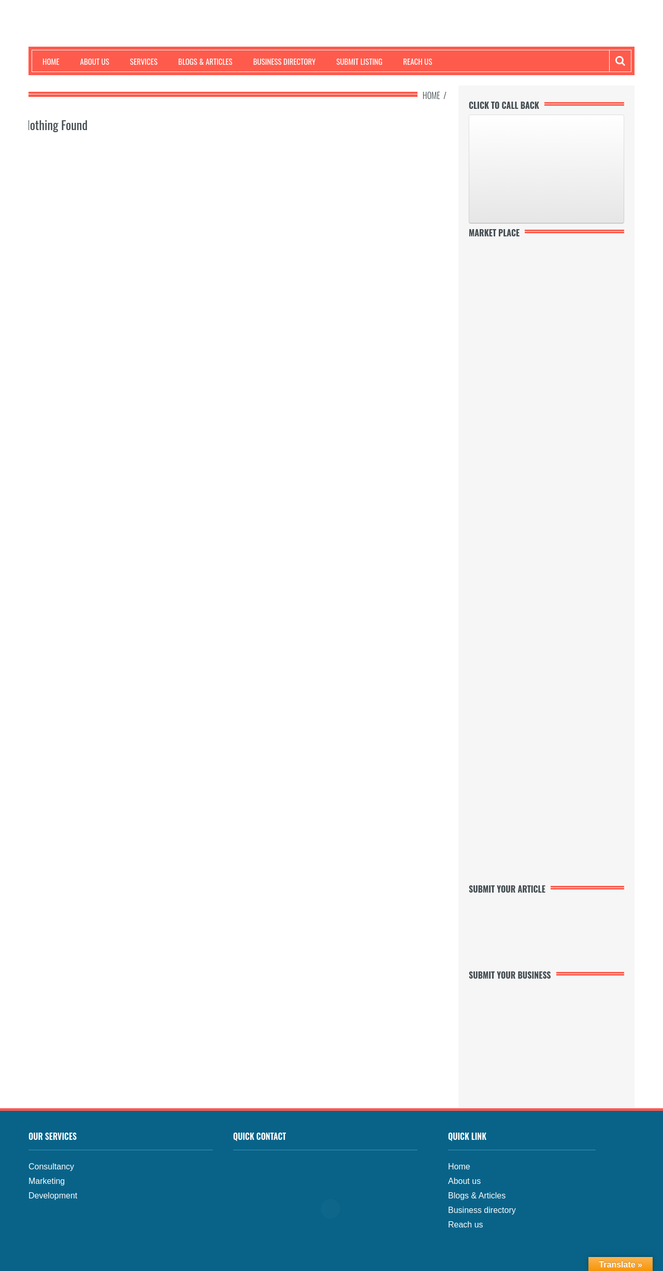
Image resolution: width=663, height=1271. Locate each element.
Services (143, 61)
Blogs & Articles (205, 61)
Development (52, 1195)
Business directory (482, 1210)
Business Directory (284, 61)
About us (94, 61)
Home (51, 61)
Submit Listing (359, 61)
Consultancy (51, 1166)
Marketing (46, 1181)
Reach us (417, 61)
